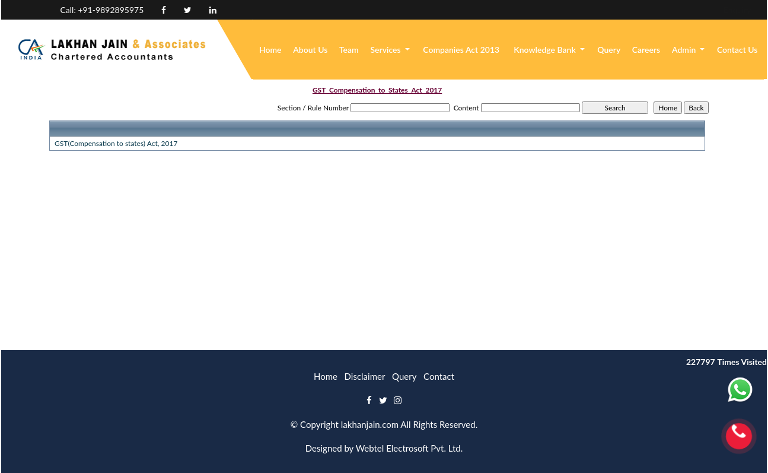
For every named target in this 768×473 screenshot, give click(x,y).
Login (702, 10)
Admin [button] (685, 50)
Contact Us (737, 50)
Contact (438, 376)
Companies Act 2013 (461, 50)
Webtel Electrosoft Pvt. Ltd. (409, 448)
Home (270, 50)
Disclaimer (365, 376)
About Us (310, 50)
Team (349, 50)
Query (608, 50)
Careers (646, 50)
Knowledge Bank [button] (546, 50)
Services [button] (386, 50)
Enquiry (660, 10)
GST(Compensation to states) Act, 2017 (116, 143)
